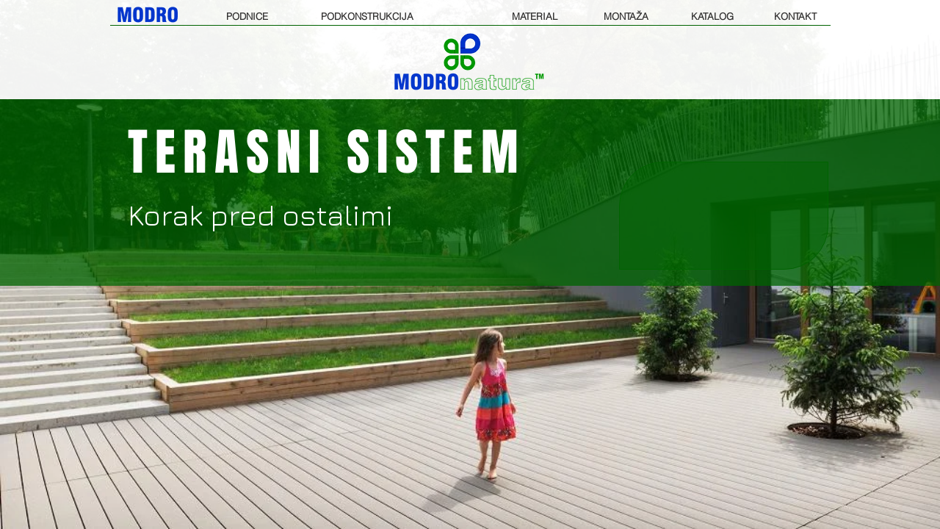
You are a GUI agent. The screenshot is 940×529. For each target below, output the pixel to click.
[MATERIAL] (534, 16)
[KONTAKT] (795, 16)
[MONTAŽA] (626, 16)
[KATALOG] (712, 16)
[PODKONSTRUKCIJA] (367, 16)
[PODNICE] (246, 16)
